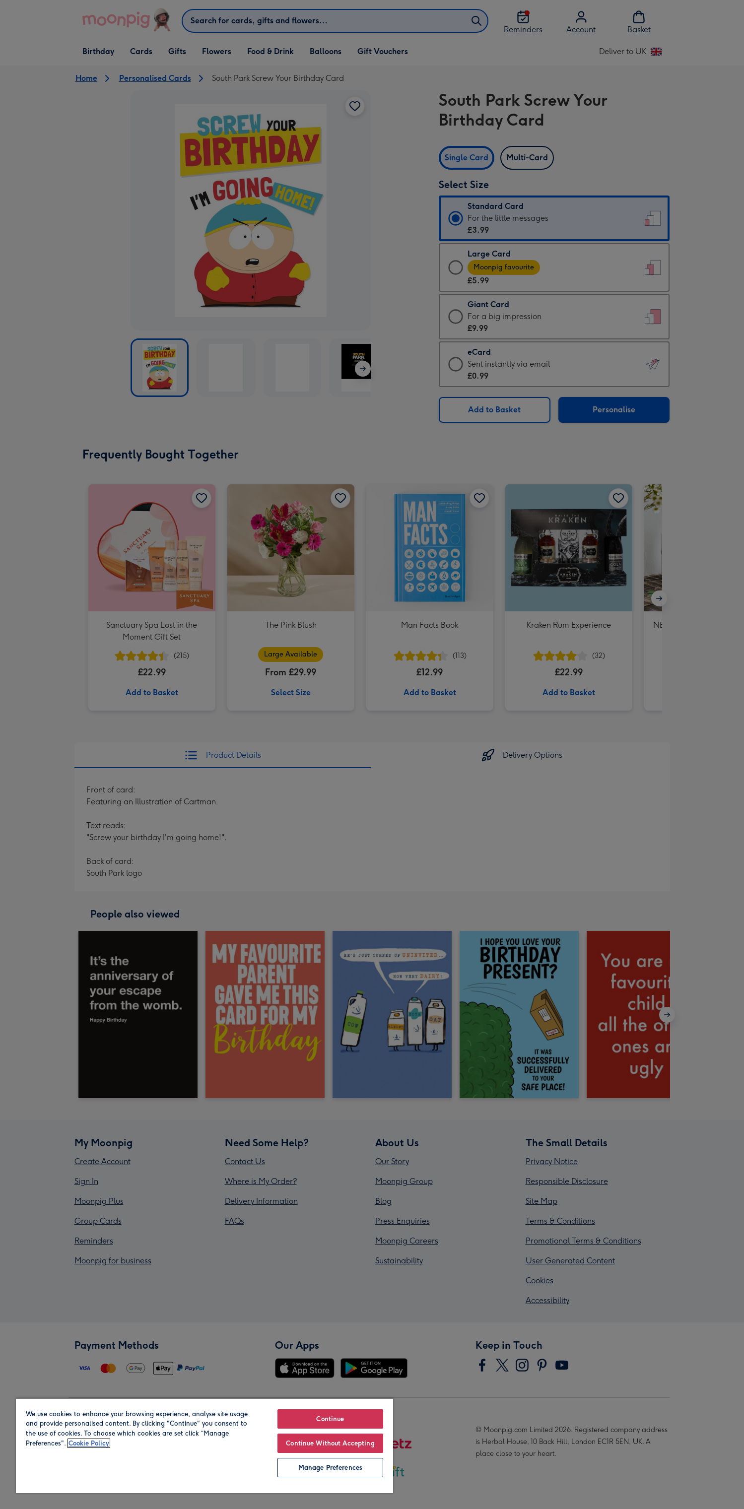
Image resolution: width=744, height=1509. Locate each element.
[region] (204, 1445)
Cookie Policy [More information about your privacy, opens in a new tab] (88, 1443)
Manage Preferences (330, 1467)
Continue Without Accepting (330, 1443)
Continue (330, 1419)
